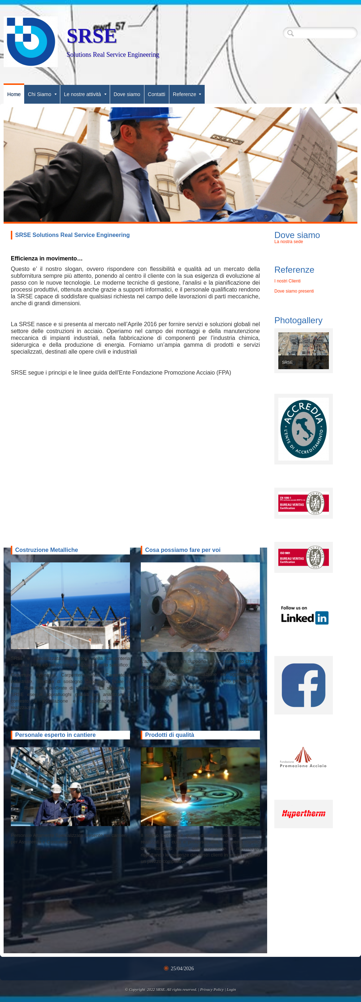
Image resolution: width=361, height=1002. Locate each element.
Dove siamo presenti (294, 291)
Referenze (187, 94)
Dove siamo (127, 94)
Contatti (156, 94)
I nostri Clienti (287, 281)
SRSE (91, 36)
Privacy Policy (212, 989)
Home (14, 94)
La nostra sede (288, 241)
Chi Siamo (42, 94)
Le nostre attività (85, 94)
